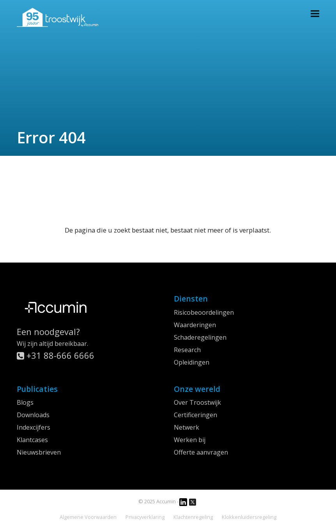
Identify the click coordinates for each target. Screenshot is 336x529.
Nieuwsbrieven (39, 452)
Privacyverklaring (145, 516)
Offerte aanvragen (201, 452)
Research (187, 350)
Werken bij (189, 440)
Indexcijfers (33, 427)
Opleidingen (191, 362)
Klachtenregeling (193, 516)
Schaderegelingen (200, 337)
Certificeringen (195, 415)
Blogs (25, 402)
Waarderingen (195, 325)
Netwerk (186, 427)
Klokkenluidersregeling (249, 516)
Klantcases (32, 440)
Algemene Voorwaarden (88, 516)
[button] (315, 13)
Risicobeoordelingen (204, 312)
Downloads (33, 415)
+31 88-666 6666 (55, 355)
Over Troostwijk (197, 402)
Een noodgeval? (48, 331)
